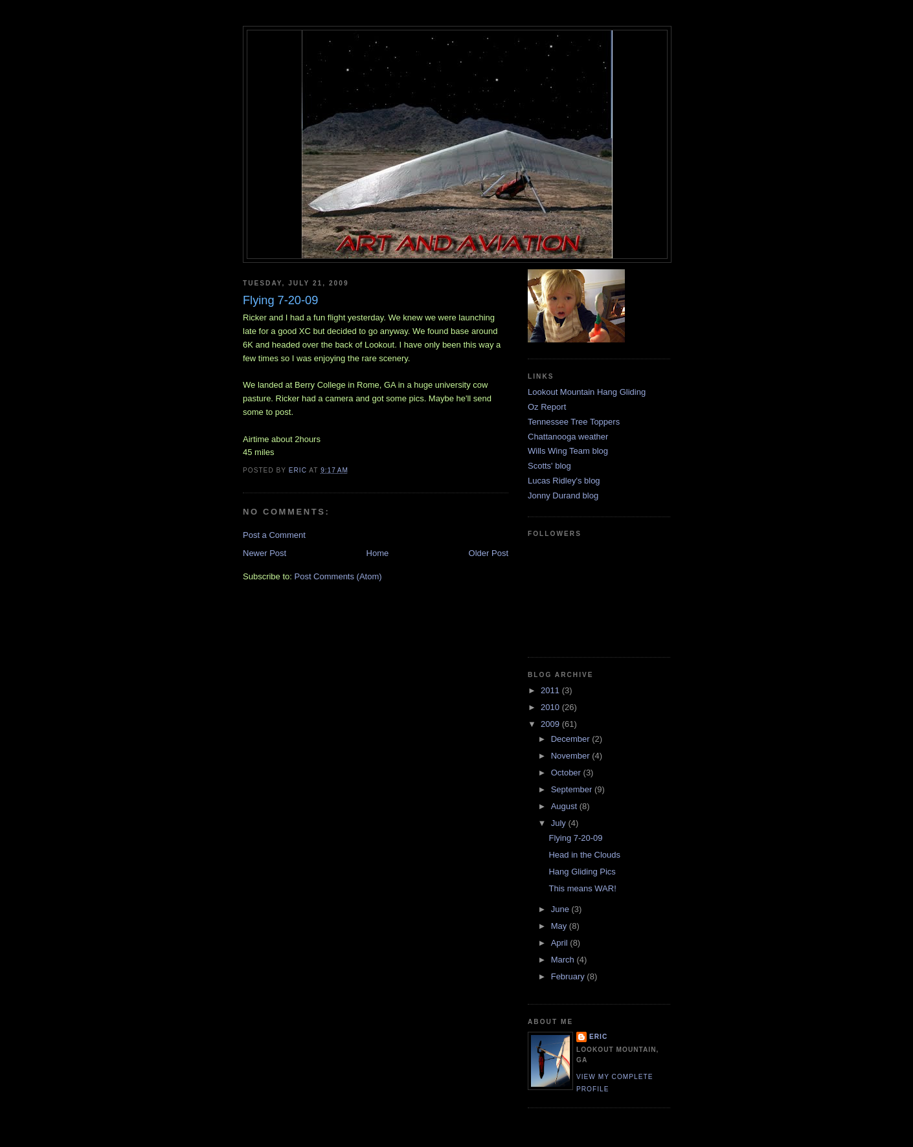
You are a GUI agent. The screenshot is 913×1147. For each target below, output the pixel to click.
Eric (598, 1036)
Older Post (488, 553)
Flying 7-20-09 (575, 838)
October (567, 772)
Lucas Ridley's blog (564, 480)
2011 (551, 690)
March (564, 959)
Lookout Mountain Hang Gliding (587, 392)
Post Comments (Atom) (338, 576)
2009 (551, 724)
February (569, 976)
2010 (551, 707)
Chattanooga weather (568, 436)
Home (377, 553)
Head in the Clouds (584, 855)
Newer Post (264, 553)
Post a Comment (274, 535)
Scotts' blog (549, 466)
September (572, 789)
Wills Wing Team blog (568, 451)
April (560, 943)
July (560, 823)
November (571, 756)
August (565, 806)
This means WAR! (582, 888)
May (560, 926)
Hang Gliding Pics (581, 871)
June (561, 909)
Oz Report (547, 407)
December (571, 739)
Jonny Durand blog (563, 495)
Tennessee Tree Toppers (574, 422)
